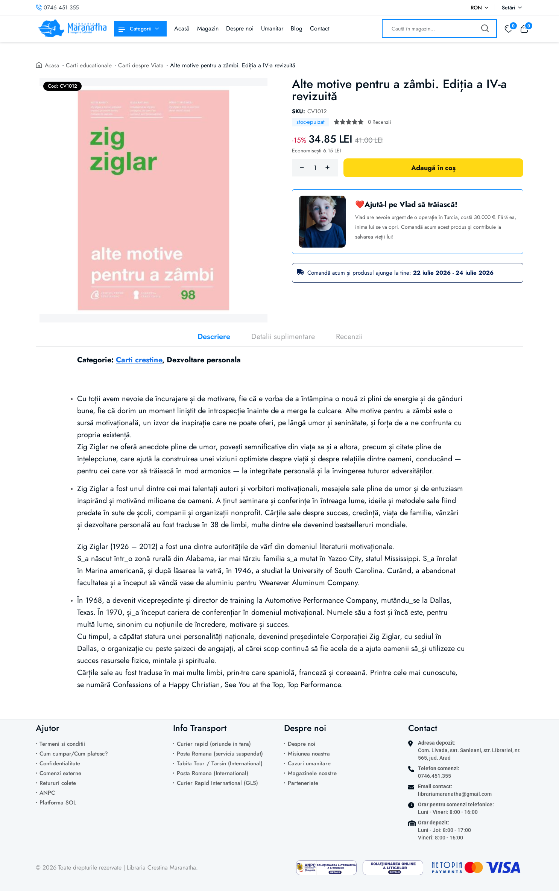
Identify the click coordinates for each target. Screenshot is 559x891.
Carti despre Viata (142, 65)
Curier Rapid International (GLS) (217, 783)
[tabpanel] (279, 528)
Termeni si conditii (62, 744)
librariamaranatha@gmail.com (455, 794)
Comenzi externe (60, 773)
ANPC (47, 793)
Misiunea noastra (309, 754)
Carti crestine (139, 359)
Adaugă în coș (433, 168)
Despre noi (240, 28)
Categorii (135, 28)
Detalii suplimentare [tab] (283, 337)
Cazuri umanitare (309, 763)
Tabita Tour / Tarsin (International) (220, 763)
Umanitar (272, 28)
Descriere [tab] (213, 337)
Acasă (182, 28)
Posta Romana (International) (212, 773)
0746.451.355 (434, 776)
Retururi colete (57, 783)
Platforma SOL (57, 802)
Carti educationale (90, 65)
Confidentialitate (59, 763)
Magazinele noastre (312, 773)
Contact (320, 28)
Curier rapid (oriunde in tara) (214, 744)
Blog (296, 28)
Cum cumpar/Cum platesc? (73, 754)
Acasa (52, 65)
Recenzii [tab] (349, 337)
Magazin (208, 28)
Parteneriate (303, 783)
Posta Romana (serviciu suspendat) (220, 754)
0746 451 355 (57, 7)
